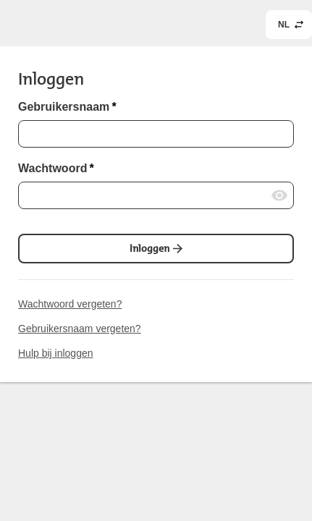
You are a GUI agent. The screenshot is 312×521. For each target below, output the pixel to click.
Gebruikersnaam (67, 107)
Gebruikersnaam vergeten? (79, 328)
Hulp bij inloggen (55, 353)
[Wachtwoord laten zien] (279, 195)
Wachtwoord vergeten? (70, 304)
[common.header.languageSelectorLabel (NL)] (289, 24)
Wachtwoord (56, 168)
